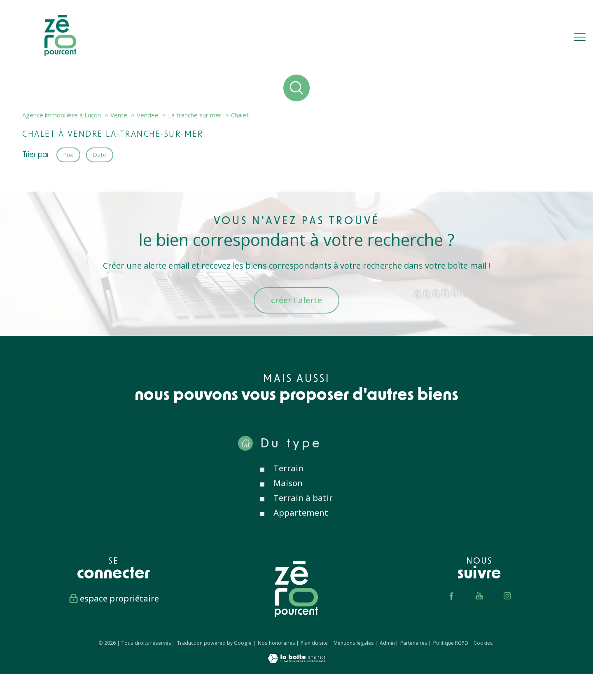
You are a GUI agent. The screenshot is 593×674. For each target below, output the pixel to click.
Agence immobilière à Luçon (61, 115)
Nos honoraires (276, 642)
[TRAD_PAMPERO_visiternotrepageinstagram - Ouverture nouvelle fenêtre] (507, 595)
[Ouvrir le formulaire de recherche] (296, 88)
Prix (68, 154)
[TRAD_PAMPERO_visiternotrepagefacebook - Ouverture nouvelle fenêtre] (451, 595)
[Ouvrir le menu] (580, 37)
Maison (288, 496)
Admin (387, 642)
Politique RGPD (450, 642)
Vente (118, 115)
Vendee (148, 115)
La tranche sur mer (195, 115)
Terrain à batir (303, 511)
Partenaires (413, 642)
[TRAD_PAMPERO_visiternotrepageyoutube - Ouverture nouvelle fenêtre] (479, 595)
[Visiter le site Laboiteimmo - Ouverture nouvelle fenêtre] (296, 660)
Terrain (288, 481)
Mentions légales (354, 642)
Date (100, 154)
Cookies (483, 643)
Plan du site (314, 642)
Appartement (300, 526)
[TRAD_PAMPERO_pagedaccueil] (60, 53)
